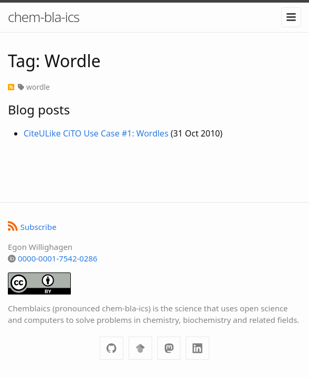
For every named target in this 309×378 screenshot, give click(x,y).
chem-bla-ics (43, 16)
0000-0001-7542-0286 (58, 258)
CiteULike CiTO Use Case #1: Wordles (96, 133)
